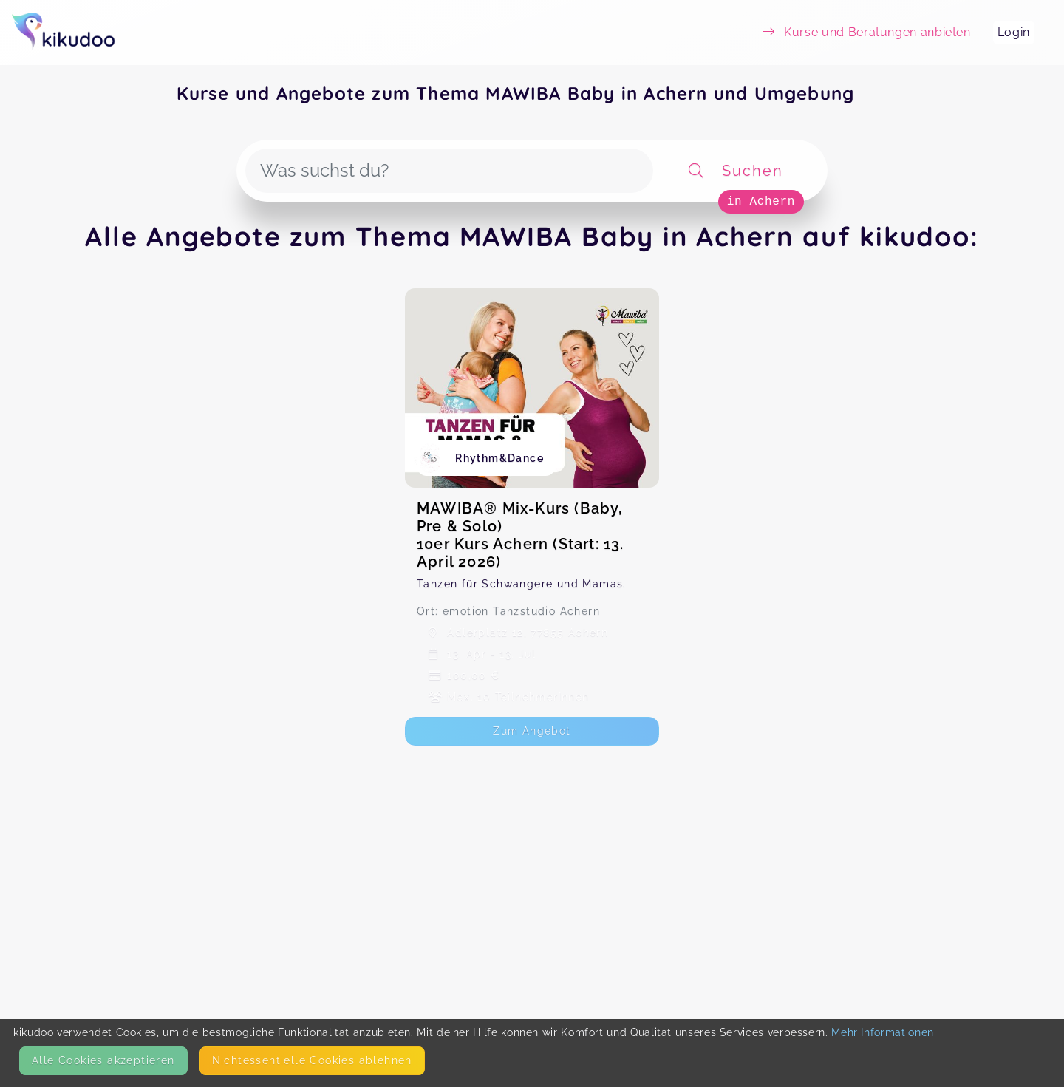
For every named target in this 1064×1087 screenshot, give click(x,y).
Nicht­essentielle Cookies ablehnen (312, 1060)
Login (1014, 32)
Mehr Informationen (882, 1032)
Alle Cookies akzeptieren (103, 1060)
